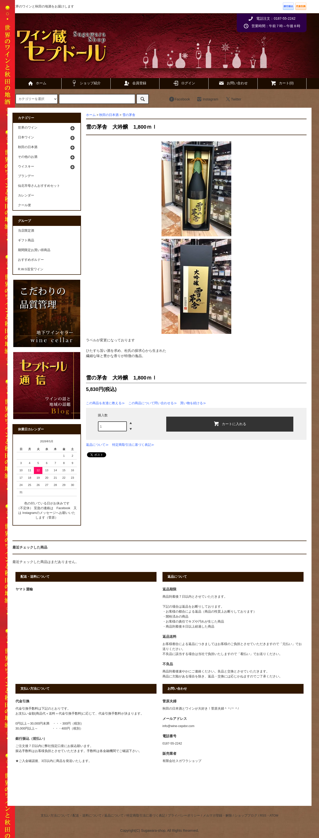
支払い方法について (55, 815)
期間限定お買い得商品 (34, 250)
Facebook (179, 99)
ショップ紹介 (86, 83)
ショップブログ (246, 815)
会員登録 (135, 83)
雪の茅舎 (128, 115)
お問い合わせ (233, 83)
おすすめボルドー (31, 260)
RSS (263, 815)
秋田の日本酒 (109, 115)
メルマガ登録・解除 (217, 815)
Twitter (233, 99)
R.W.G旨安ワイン (30, 269)
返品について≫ (97, 445)
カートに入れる (229, 424)
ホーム (36, 83)
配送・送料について (87, 815)
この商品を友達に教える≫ (105, 403)
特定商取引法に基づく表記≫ (133, 445)
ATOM (274, 815)
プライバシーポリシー (184, 815)
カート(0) (282, 83)
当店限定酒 (26, 230)
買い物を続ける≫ (193, 403)
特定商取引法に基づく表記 (145, 815)
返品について (114, 815)
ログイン (184, 83)
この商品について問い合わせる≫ (152, 403)
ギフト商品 (26, 240)
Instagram (207, 99)
